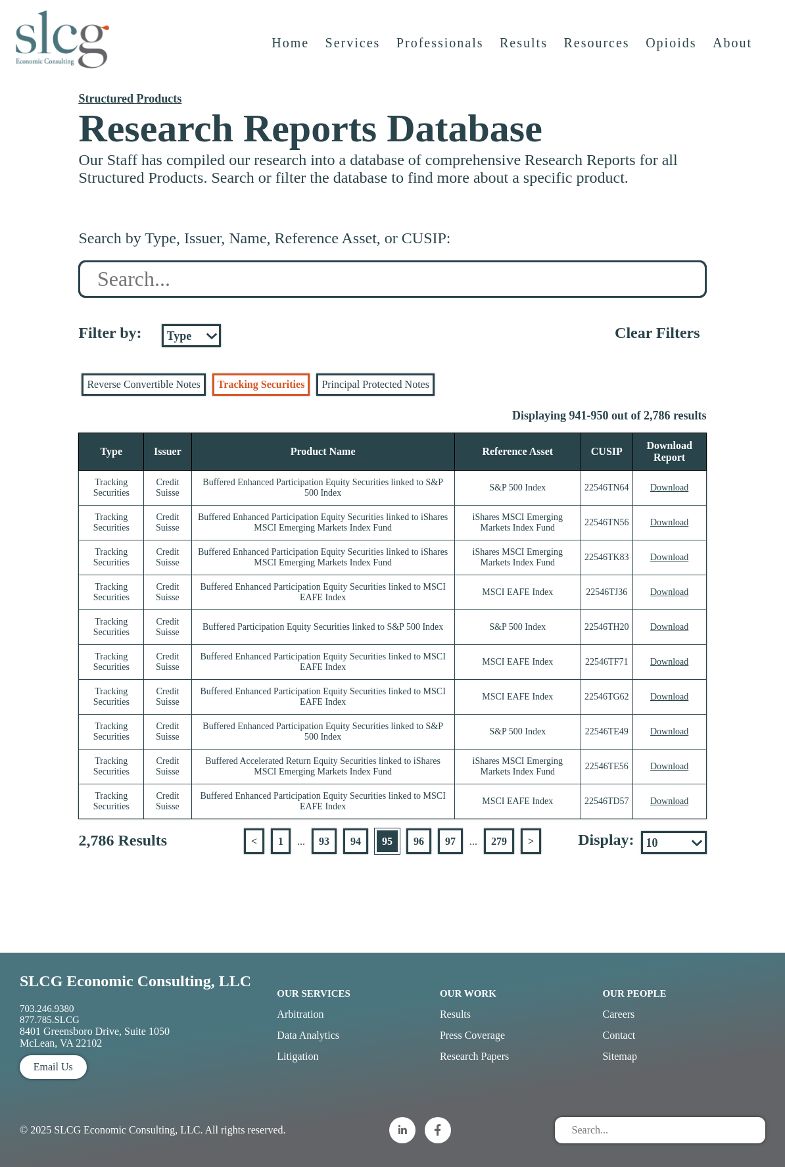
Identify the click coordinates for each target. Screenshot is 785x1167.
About (733, 50)
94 (355, 841)
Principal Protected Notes (375, 384)
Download (669, 487)
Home (291, 50)
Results (525, 50)
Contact (618, 1035)
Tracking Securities (261, 384)
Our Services (313, 993)
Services (354, 50)
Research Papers (474, 1056)
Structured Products (129, 98)
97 (450, 841)
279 (499, 841)
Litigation (297, 1056)
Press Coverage (472, 1035)
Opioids (672, 50)
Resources (597, 50)
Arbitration (300, 1014)
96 (419, 841)
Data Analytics (308, 1035)
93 (324, 841)
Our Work (468, 993)
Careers (618, 1014)
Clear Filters (657, 332)
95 (387, 841)
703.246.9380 (47, 1008)
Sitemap (619, 1056)
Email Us (53, 1066)
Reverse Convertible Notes (143, 384)
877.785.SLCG (50, 1019)
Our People (634, 993)
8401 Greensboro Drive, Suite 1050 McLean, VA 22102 (95, 1037)
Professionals (441, 50)
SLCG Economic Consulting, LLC (135, 980)
